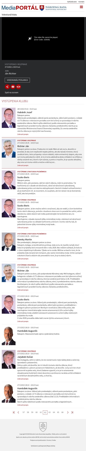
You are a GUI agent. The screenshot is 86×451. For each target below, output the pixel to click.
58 (28, 412)
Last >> (70, 412)
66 (62, 412)
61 (41, 412)
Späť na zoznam (11, 92)
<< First (15, 412)
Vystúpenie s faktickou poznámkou (31, 171)
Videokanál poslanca (17, 80)
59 (32, 412)
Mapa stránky (51, 446)
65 (58, 412)
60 (37, 412)
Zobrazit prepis (22, 134)
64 (54, 412)
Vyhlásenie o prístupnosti (38, 446)
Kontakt (81, 2)
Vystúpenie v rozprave (26, 140)
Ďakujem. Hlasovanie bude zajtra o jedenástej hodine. (38, 334)
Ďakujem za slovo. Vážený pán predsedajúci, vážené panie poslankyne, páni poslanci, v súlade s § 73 (48, 396)
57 (24, 412)
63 (50, 412)
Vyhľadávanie (72, 2)
